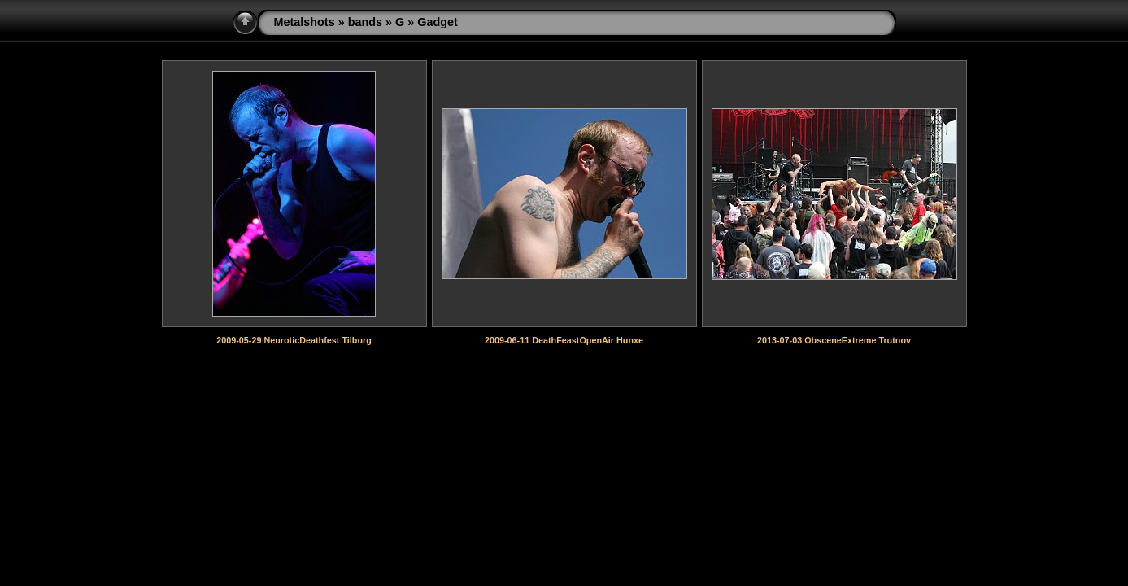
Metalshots (304, 21)
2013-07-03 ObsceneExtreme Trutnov (834, 340)
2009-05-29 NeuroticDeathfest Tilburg (294, 340)
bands (365, 21)
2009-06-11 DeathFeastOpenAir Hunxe (564, 340)
